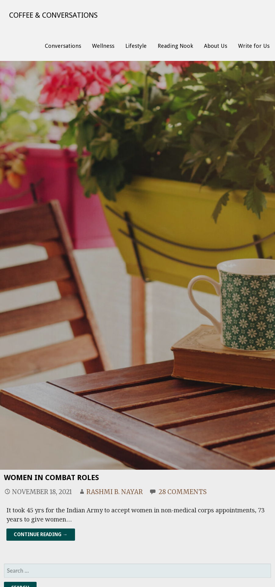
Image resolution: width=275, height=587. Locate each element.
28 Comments (183, 492)
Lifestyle (136, 46)
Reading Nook (175, 46)
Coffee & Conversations (53, 15)
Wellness (103, 46)
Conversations (63, 46)
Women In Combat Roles (51, 477)
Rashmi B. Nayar (114, 492)
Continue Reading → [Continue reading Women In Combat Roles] (41, 534)
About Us (215, 46)
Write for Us (254, 46)
